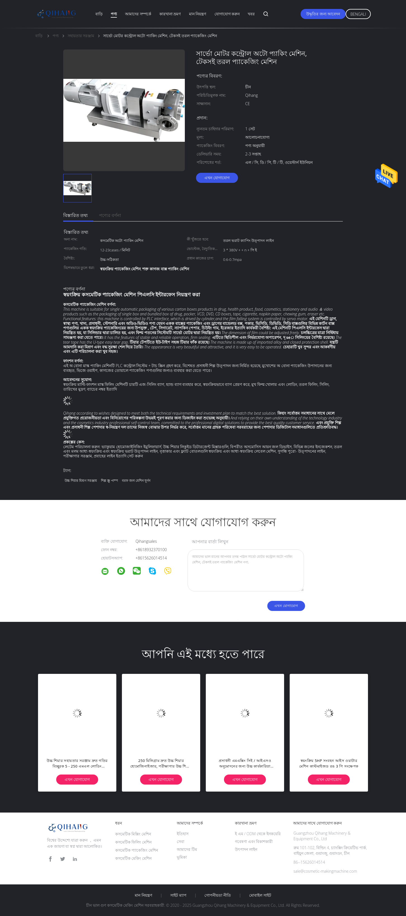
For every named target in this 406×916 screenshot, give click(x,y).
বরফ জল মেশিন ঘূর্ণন (136, 480)
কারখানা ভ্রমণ (170, 13)
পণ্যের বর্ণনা (110, 215)
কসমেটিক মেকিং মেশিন (133, 858)
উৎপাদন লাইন (246, 849)
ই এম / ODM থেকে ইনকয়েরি (258, 833)
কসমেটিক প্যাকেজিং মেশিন (136, 850)
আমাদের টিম (187, 849)
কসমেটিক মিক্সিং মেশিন (133, 834)
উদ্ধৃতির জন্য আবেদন (323, 13)
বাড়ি (99, 13)
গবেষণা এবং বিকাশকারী (254, 841)
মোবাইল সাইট (260, 895)
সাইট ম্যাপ (178, 895)
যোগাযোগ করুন (227, 13)
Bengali (358, 14)
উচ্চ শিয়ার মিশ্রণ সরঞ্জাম (81, 480)
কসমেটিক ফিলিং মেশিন (133, 842)
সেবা (180, 841)
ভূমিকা (182, 857)
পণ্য (114, 13)
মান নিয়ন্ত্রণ (197, 13)
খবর (251, 13)
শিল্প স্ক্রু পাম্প (109, 480)
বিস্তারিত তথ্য (75, 215)
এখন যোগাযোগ (217, 177)
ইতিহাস (182, 833)
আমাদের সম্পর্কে (138, 13)
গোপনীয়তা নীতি (217, 895)
